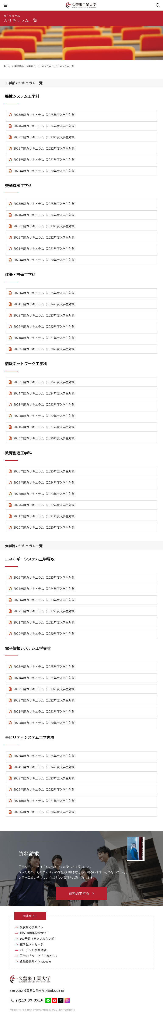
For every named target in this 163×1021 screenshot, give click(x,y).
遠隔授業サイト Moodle (35, 961)
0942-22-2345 (29, 1000)
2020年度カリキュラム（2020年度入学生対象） (45, 170)
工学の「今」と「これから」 (39, 955)
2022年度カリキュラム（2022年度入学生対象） (45, 148)
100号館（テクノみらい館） (38, 938)
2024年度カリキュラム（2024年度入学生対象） (45, 126)
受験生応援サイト (32, 927)
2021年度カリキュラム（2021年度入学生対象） (45, 159)
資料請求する (79, 893)
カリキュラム (11, 15)
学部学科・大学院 (23, 66)
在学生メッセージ (32, 944)
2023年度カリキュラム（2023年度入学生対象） (45, 137)
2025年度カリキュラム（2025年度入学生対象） (45, 114)
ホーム (6, 66)
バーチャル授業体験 (33, 950)
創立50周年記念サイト (35, 933)
